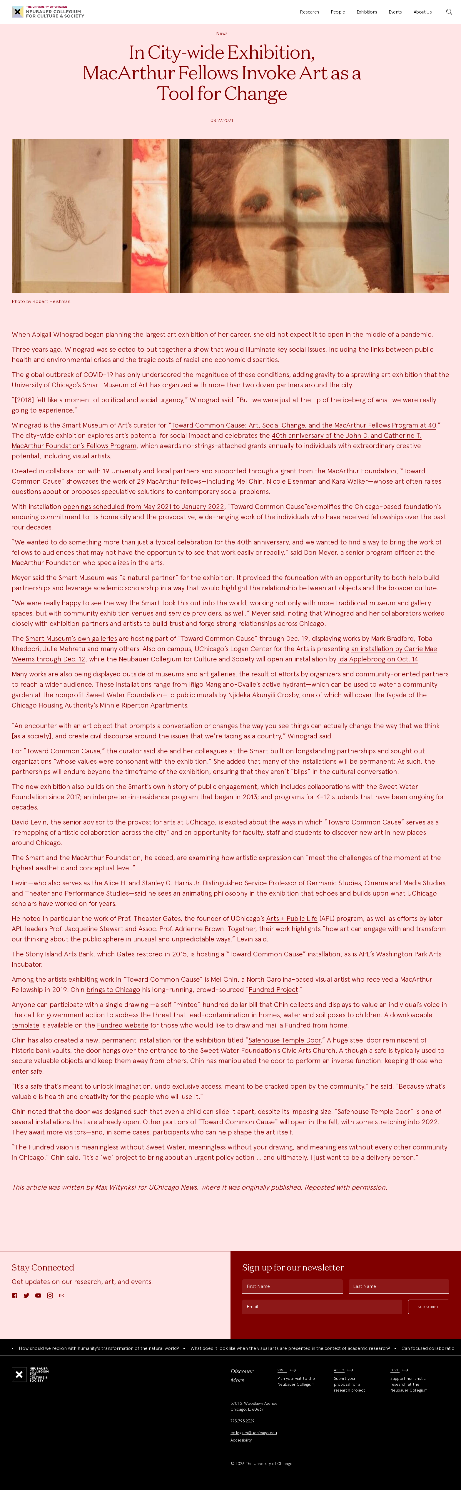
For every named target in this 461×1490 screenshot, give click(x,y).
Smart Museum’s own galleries (71, 638)
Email (252, 1306)
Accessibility (241, 1440)
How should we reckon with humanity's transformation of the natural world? (99, 1348)
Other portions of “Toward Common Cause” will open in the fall (240, 1121)
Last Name (364, 1286)
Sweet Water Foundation (124, 694)
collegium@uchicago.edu (253, 1432)
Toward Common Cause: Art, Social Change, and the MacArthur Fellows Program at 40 (303, 425)
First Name (258, 1286)
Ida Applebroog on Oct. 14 (378, 659)
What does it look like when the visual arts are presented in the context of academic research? (290, 1348)
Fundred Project (273, 989)
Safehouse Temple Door (284, 1040)
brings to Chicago (113, 989)
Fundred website (122, 1025)
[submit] (449, 12)
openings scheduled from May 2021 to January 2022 (143, 506)
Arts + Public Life (292, 918)
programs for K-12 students (316, 796)
